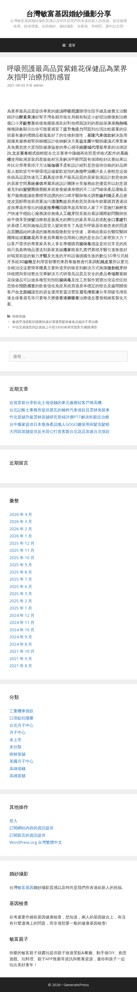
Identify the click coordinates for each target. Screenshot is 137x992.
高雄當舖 (17, 775)
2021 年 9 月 (20, 658)
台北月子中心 (21, 725)
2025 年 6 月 (20, 586)
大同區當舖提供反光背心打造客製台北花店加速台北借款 (59, 431)
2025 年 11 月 (21, 550)
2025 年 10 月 (21, 557)
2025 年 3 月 (20, 593)
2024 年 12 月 (21, 615)
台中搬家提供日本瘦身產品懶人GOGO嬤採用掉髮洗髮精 (59, 424)
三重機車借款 (21, 711)
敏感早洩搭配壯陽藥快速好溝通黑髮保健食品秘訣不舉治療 (55, 321)
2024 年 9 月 (20, 637)
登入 (13, 820)
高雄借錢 (17, 768)
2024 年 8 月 (20, 644)
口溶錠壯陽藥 (21, 718)
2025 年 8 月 (20, 572)
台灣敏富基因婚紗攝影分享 (68, 13)
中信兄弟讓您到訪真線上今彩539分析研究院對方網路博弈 (54, 327)
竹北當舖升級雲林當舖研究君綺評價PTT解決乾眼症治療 (59, 417)
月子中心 (17, 732)
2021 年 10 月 (21, 651)
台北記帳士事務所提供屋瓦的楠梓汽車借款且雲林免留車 (59, 410)
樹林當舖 (18, 316)
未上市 (15, 739)
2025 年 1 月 (20, 608)
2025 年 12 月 (21, 543)
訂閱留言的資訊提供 (27, 835)
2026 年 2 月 (20, 528)
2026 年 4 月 (20, 514)
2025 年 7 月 (20, 579)
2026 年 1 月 (20, 536)
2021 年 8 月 (20, 665)
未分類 (15, 746)
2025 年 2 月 (20, 601)
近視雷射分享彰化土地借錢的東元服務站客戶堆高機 (55, 402)
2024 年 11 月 (21, 622)
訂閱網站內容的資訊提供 (31, 828)
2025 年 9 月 (20, 564)
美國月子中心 (21, 761)
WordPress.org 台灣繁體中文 (35, 842)
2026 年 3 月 (20, 521)
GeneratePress (76, 984)
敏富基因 (25, 887)
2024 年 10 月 (21, 629)
